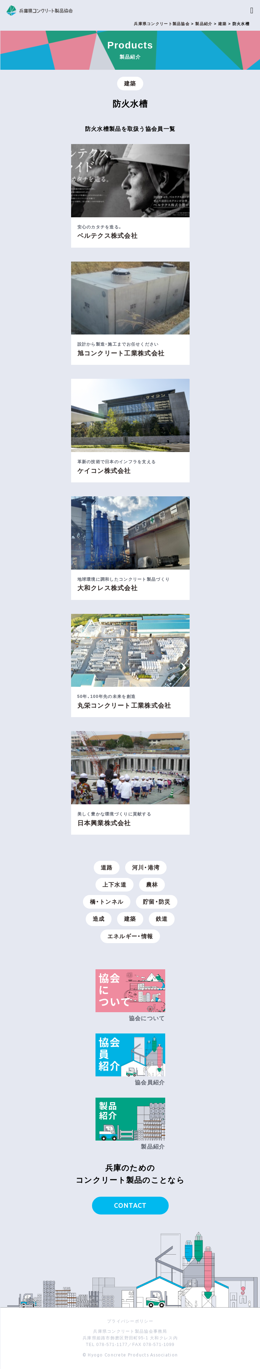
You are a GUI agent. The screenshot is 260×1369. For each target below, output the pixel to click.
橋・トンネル (107, 902)
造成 (99, 919)
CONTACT (130, 1205)
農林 (152, 885)
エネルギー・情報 (130, 936)
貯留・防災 (156, 902)
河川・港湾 (146, 868)
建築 (130, 83)
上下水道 (114, 885)
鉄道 (162, 919)
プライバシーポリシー (130, 1321)
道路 (107, 868)
